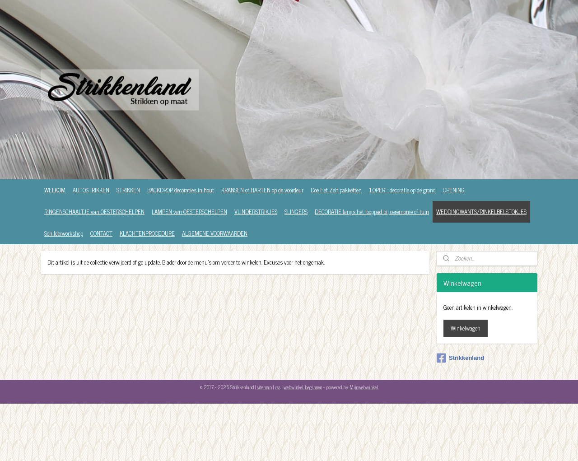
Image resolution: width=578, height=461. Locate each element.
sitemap (264, 387)
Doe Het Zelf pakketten (336, 190)
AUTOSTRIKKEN (91, 190)
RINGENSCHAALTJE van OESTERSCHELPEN (94, 211)
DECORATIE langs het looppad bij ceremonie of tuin (372, 211)
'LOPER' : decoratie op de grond (402, 190)
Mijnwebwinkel (364, 387)
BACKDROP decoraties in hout (180, 190)
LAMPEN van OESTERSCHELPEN (189, 211)
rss (277, 387)
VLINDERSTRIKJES (255, 211)
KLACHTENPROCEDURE (147, 233)
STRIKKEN (128, 190)
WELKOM (54, 190)
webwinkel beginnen (303, 387)
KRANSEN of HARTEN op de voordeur (262, 190)
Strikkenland (460, 358)
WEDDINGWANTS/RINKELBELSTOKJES (481, 211)
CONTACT (101, 233)
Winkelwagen (465, 328)
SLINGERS (296, 211)
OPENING (454, 190)
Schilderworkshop (63, 233)
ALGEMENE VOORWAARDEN (214, 233)
